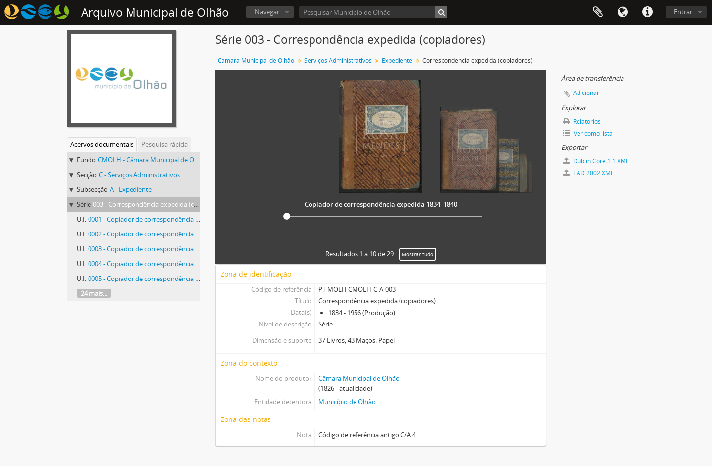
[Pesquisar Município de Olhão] (373, 12)
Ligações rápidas (647, 12)
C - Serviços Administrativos (139, 174)
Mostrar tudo (417, 254)
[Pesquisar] (441, 12)
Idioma (622, 12)
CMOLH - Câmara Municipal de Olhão (152, 159)
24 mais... (94, 293)
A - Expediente (131, 189)
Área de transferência (597, 12)
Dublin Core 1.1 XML (596, 161)
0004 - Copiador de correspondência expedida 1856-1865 (171, 263)
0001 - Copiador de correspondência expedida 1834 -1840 (171, 219)
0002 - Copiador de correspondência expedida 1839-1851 (171, 234)
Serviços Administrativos (338, 60)
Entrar (683, 11)
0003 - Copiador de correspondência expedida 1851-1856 (171, 248)
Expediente (397, 60)
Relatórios (582, 121)
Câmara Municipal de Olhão (256, 60)
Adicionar (586, 93)
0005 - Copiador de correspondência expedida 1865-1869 (171, 278)
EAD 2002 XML (588, 173)
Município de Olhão (347, 401)
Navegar (267, 11)
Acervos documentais (102, 144)
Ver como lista (588, 133)
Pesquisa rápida (164, 144)
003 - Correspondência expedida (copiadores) (159, 204)
